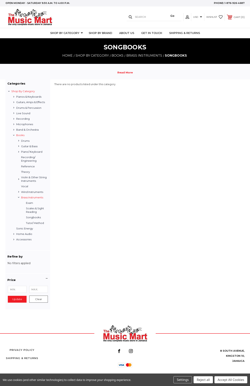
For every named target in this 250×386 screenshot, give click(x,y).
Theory (25, 171)
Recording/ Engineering (29, 159)
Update (17, 299)
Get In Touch (151, 33)
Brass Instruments (32, 197)
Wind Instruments (32, 191)
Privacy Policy (22, 349)
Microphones (24, 124)
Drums (25, 140)
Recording (23, 118)
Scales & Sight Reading (35, 210)
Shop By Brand (100, 33)
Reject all (203, 380)
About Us (126, 33)
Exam (29, 202)
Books (20, 135)
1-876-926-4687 (234, 3)
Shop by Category (66, 33)
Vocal (24, 186)
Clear (38, 299)
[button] (27, 280)
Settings (183, 380)
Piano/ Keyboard (31, 151)
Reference (28, 166)
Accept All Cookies (231, 380)
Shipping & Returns (184, 33)
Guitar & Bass (29, 146)
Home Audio (24, 233)
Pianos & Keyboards (28, 96)
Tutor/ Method (35, 223)
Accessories (23, 239)
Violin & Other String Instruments (34, 179)
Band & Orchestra (27, 129)
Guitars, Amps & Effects (30, 102)
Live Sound (23, 113)
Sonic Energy (24, 228)
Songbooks (33, 217)
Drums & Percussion (28, 107)
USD (197, 16)
